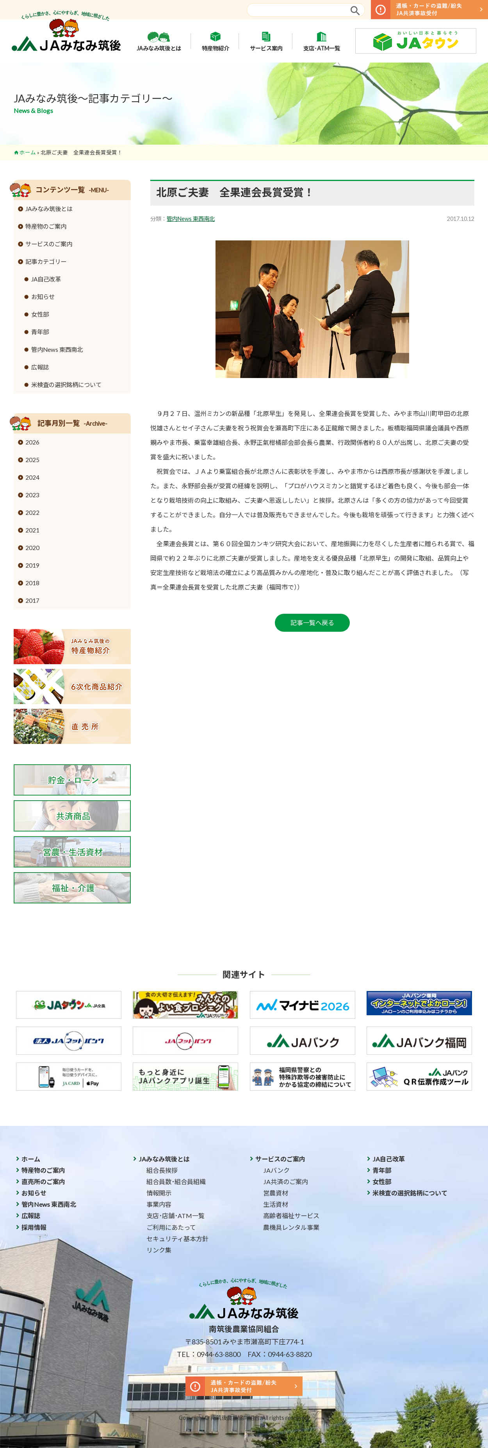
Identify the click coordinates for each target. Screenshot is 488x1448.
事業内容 (158, 1204)
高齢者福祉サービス (291, 1215)
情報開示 (158, 1193)
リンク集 (158, 1250)
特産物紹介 (215, 41)
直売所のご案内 (43, 1181)
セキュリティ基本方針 (177, 1238)
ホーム (28, 152)
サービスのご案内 (48, 243)
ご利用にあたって (171, 1227)
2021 (32, 530)
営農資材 (275, 1193)
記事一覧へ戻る (312, 622)
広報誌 (40, 367)
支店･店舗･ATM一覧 (175, 1215)
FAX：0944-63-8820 (280, 1354)
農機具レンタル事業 (291, 1227)
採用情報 (33, 1227)
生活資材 (275, 1204)
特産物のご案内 (45, 226)
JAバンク (276, 1170)
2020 (32, 547)
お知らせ (43, 296)
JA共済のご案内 (285, 1181)
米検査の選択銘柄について (66, 384)
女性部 (40, 314)
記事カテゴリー (45, 261)
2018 (32, 582)
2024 (32, 477)
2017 (32, 600)
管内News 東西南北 (191, 218)
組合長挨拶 (162, 1170)
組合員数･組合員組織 (176, 1181)
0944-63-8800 (218, 1354)
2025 (32, 459)
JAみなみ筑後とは (159, 41)
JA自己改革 (46, 279)
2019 (32, 565)
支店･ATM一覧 (321, 41)
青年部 (40, 331)
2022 (32, 512)
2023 (32, 494)
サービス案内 (266, 41)
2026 (32, 442)
